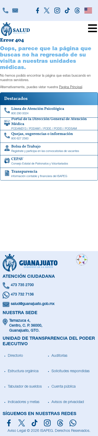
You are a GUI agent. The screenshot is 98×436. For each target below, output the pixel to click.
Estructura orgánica (23, 371)
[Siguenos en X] (47, 10)
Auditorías (59, 356)
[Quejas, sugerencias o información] (49, 136)
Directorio (15, 356)
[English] (88, 10)
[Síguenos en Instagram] (47, 423)
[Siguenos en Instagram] (57, 10)
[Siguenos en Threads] (77, 10)
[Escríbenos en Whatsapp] (49, 295)
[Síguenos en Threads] (60, 423)
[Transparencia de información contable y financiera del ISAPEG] (49, 174)
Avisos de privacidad (67, 402)
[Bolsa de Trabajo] (49, 149)
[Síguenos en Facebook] (9, 423)
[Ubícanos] (49, 326)
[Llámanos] (5, 10)
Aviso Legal (17, 431)
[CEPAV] (49, 161)
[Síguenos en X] (21, 423)
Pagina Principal (70, 87)
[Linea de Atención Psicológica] (49, 111)
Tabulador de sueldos (25, 387)
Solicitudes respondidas (70, 371)
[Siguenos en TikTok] (67, 10)
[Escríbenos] (15, 10)
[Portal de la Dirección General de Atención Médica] (49, 124)
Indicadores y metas (23, 402)
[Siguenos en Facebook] (37, 10)
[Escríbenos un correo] (49, 304)
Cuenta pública (63, 387)
